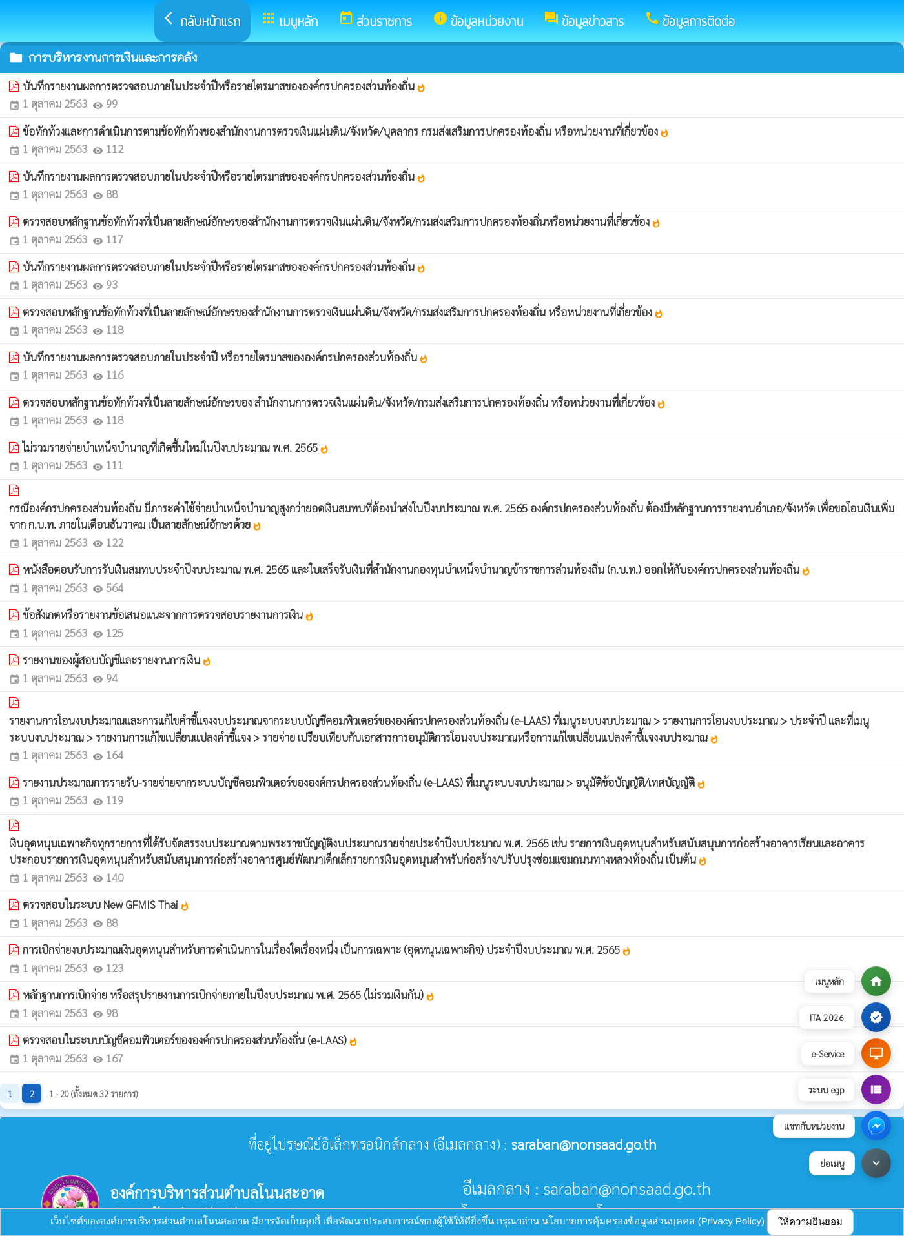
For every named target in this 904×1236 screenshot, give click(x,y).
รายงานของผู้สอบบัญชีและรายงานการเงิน (117, 660)
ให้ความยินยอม (810, 1221)
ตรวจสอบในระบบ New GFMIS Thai (106, 904)
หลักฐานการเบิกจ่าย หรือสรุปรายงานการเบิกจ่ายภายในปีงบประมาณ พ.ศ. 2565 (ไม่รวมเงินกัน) (229, 995)
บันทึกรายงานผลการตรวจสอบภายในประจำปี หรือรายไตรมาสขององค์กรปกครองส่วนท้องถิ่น (226, 357)
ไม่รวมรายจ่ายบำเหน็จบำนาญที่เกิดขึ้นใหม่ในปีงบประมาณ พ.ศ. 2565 (176, 447)
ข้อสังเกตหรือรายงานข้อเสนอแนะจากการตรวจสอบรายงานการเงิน (168, 614)
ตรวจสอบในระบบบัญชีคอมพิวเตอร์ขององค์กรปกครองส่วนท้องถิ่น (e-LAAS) (190, 1040)
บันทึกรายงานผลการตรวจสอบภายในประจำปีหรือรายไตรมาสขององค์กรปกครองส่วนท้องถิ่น (224, 86)
